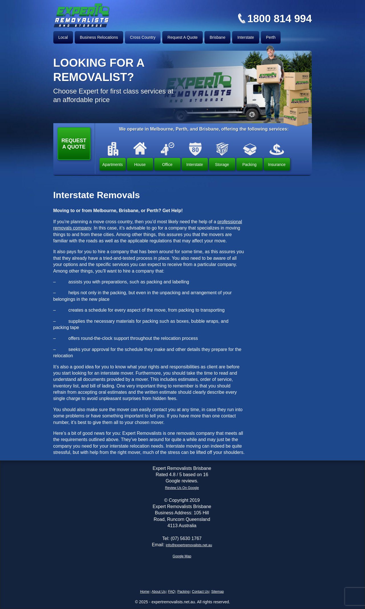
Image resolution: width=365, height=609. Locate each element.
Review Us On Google (182, 488)
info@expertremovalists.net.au (189, 545)
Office (167, 164)
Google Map (182, 556)
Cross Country (142, 37)
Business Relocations (99, 37)
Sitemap (217, 592)
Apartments (112, 164)
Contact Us (200, 592)
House (139, 164)
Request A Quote (182, 37)
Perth (270, 37)
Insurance (276, 164)
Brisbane (217, 37)
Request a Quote (74, 144)
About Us (159, 592)
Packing (249, 164)
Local (63, 37)
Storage (222, 164)
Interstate (245, 37)
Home (144, 592)
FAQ (171, 592)
